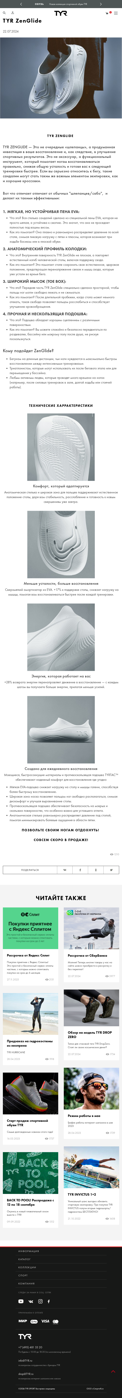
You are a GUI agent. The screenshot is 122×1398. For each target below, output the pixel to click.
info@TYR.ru (25, 1360)
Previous (21, 4)
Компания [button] (26, 1283)
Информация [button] (28, 1251)
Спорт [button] (23, 1275)
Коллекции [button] (27, 1267)
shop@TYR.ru (25, 1374)
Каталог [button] (24, 1259)
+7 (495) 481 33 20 (30, 1347)
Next (101, 4)
